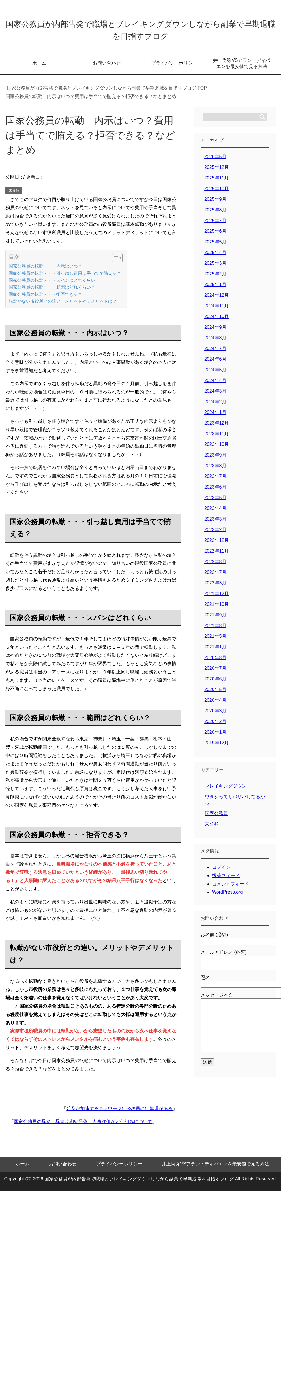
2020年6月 (215, 682)
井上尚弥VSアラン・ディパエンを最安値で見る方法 (241, 67)
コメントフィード (230, 888)
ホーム (39, 67)
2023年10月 (216, 448)
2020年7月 (215, 672)
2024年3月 (215, 395)
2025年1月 (215, 288)
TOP (107, 92)
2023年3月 (215, 523)
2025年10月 (216, 192)
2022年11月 (216, 555)
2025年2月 (215, 277)
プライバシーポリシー (174, 67)
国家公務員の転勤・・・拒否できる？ (45, 298)
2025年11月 (216, 181)
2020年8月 (215, 661)
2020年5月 (215, 693)
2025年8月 (215, 213)
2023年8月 (215, 469)
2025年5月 (215, 245)
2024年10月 (216, 320)
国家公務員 (216, 817)
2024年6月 (215, 363)
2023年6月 (215, 491)
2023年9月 (215, 459)
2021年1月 (215, 650)
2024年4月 (215, 384)
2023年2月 (215, 533)
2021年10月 (216, 608)
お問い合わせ (107, 67)
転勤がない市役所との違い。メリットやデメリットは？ (63, 305)
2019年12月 (216, 746)
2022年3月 (215, 586)
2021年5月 (215, 640)
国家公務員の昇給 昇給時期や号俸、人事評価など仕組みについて (83, 1125)
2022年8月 (215, 565)
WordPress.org (227, 896)
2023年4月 (215, 512)
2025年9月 (215, 203)
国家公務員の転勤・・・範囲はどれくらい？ (52, 291)
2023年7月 (215, 480)
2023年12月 (216, 427)
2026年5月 (215, 160)
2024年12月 (216, 299)
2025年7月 (215, 224)
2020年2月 (215, 725)
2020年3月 (215, 714)
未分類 (14, 194)
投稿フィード (226, 879)
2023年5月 (215, 501)
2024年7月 (215, 352)
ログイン (221, 871)
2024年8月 (215, 341)
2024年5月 (215, 373)
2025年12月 (216, 171)
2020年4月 (215, 704)
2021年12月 (216, 597)
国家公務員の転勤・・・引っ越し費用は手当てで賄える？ (65, 277)
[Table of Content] (117, 261)
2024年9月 (215, 331)
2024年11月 (216, 309)
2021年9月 (215, 618)
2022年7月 (215, 576)
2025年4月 (215, 256)
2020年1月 (215, 736)
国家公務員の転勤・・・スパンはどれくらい (52, 284)
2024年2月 (215, 405)
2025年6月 (215, 235)
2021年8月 (215, 629)
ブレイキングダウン (225, 790)
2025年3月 (215, 267)
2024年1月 (215, 416)
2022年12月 (216, 544)
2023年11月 (216, 437)
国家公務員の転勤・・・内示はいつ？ (45, 270)
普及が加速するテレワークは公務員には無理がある (119, 1112)
